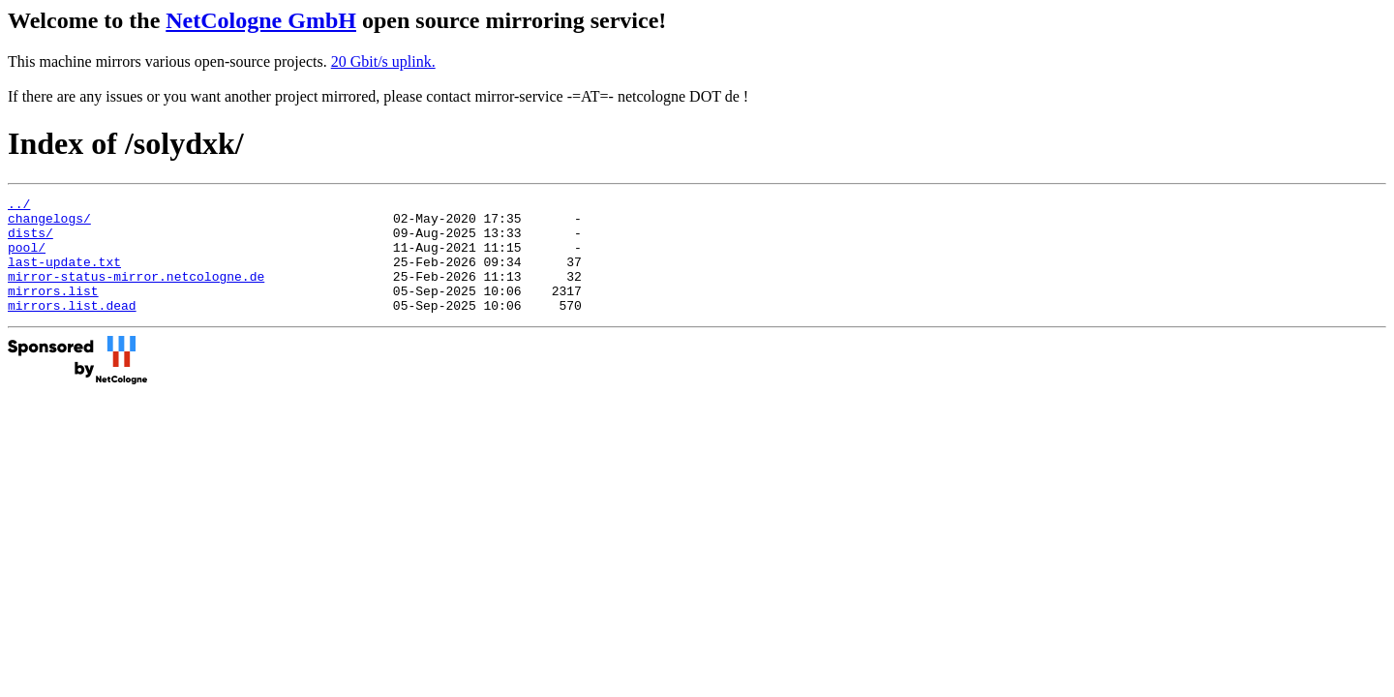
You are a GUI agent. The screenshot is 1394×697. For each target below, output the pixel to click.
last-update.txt (64, 276)
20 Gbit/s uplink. (383, 61)
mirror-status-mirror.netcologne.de (136, 293)
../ (19, 206)
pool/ (26, 258)
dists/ (30, 241)
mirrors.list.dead (72, 328)
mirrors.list (53, 310)
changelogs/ (49, 223)
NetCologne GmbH (261, 20)
